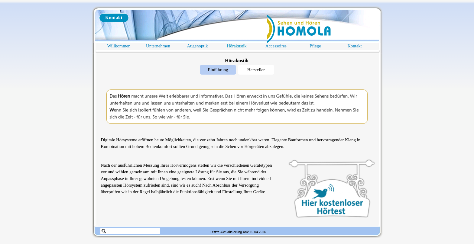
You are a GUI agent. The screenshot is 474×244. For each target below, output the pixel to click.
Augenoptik (197, 45)
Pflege (315, 45)
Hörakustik (236, 45)
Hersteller (256, 69)
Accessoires (276, 45)
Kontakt (354, 45)
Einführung (218, 69)
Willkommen (119, 45)
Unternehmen (158, 45)
